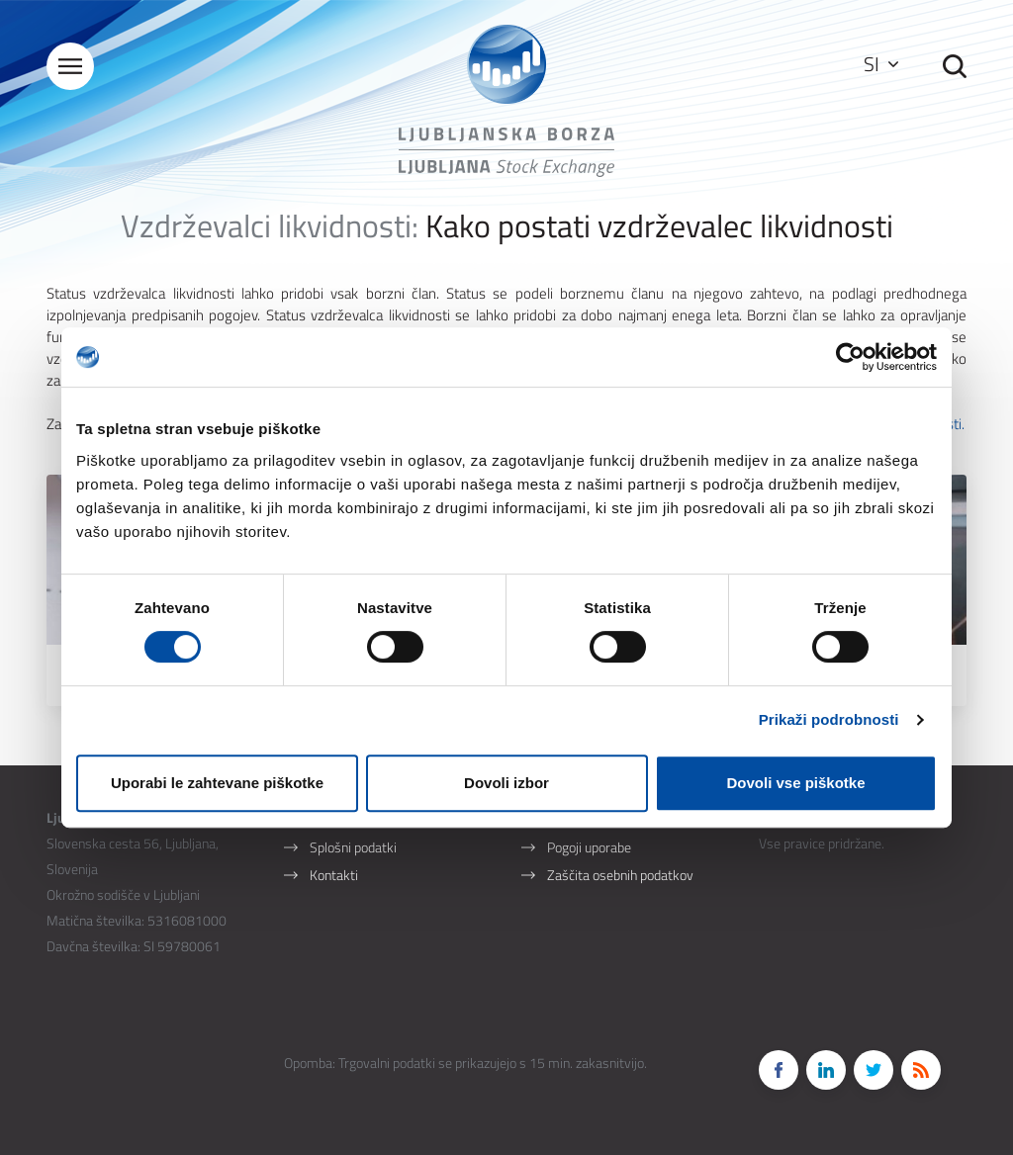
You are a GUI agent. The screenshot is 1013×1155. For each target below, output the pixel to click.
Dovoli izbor (506, 782)
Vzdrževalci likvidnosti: (269, 225)
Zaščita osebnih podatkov (620, 874)
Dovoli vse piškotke (795, 782)
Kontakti (334, 874)
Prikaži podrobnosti (829, 719)
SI (881, 63)
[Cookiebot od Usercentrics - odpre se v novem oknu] (850, 357)
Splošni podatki (353, 847)
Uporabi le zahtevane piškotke (217, 782)
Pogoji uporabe (589, 847)
